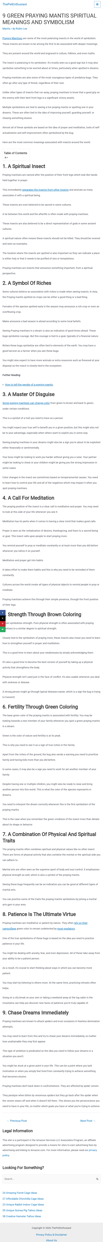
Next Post (88, 1118)
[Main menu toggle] (97, 4)
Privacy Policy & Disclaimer (51, 1230)
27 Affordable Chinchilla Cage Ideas (22, 1195)
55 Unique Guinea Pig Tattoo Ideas (21, 1206)
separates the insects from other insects (44, 189)
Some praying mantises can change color (25, 401)
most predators (65, 926)
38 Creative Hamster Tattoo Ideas (21, 1212)
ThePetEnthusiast (14, 4)
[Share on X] (3, 618)
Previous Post (17, 1118)
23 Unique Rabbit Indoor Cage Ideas (22, 1200)
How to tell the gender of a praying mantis (28, 383)
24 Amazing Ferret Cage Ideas (19, 1189)
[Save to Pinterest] (3, 624)
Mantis (6, 28)
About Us (51, 1235)
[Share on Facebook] (3, 613)
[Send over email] (3, 629)
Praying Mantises (12, 38)
